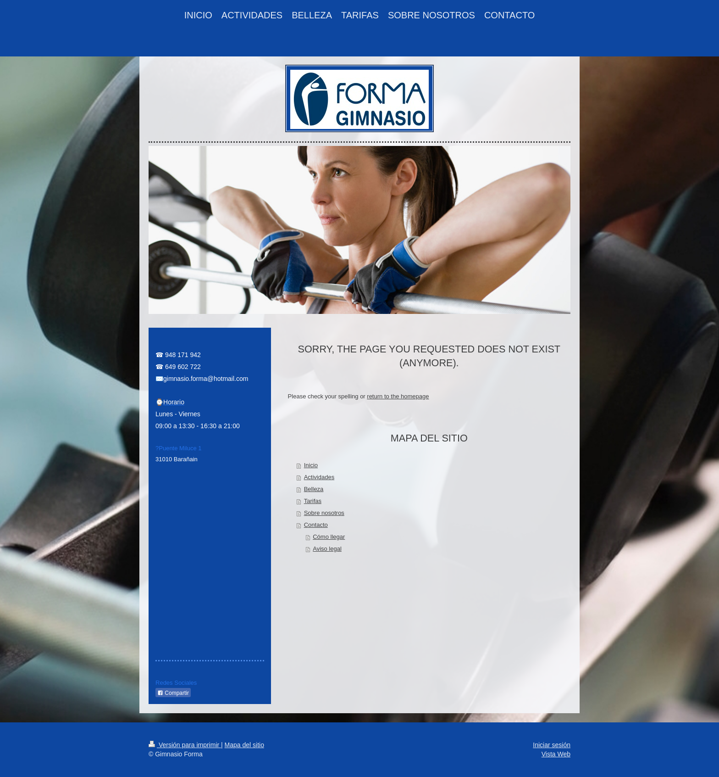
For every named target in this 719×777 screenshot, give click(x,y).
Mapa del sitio (244, 745)
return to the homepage (398, 396)
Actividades (319, 477)
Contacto (316, 524)
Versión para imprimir (185, 745)
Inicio (311, 465)
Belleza (314, 489)
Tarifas (312, 501)
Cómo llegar (329, 536)
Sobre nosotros (324, 512)
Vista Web (556, 754)
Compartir (173, 693)
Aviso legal (327, 548)
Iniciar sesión (551, 745)
